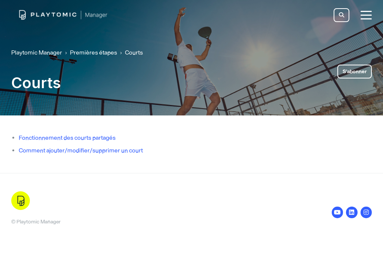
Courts (134, 52)
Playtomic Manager (36, 52)
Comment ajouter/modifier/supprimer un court (81, 150)
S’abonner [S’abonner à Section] (355, 71)
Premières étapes (93, 52)
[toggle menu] (366, 15)
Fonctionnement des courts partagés (67, 137)
